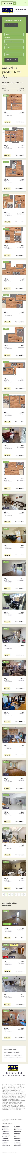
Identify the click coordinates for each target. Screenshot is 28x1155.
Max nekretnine (17, 1138)
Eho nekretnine (17, 1133)
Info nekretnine (17, 1128)
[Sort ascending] (21, 90)
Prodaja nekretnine (6, 1145)
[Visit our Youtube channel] (12, 1073)
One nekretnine (17, 1142)
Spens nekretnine (5, 1135)
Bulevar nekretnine (18, 1129)
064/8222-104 (18, 12)
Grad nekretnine (5, 1126)
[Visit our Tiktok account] (21, 1073)
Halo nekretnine (17, 1131)
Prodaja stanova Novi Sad (10, 1049)
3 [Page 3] (12, 895)
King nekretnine (5, 1140)
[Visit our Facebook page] (7, 1073)
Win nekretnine (17, 1135)
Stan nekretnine (5, 1136)
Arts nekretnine (5, 1142)
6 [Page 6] (15, 895)
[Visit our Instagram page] (10, 1073)
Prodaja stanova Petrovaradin (11, 1052)
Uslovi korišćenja (20, 1075)
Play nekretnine (5, 1138)
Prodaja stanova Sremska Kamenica (13, 1058)
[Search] (14, 3)
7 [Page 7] (18, 895)
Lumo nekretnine (17, 1145)
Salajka (7, 54)
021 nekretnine (5, 1128)
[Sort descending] (23, 90)
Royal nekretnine (5, 1129)
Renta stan (4, 1143)
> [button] (24, 895)
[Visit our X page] (15, 1073)
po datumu (6, 90)
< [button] (3, 895)
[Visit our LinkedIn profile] (18, 1073)
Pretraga (11, 59)
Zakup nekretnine (17, 1143)
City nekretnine (17, 1126)
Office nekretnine (5, 1131)
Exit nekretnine (17, 1136)
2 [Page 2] (9, 895)
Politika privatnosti (8, 1075)
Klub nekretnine (5, 1133)
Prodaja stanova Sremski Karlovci (12, 1055)
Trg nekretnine (17, 1140)
